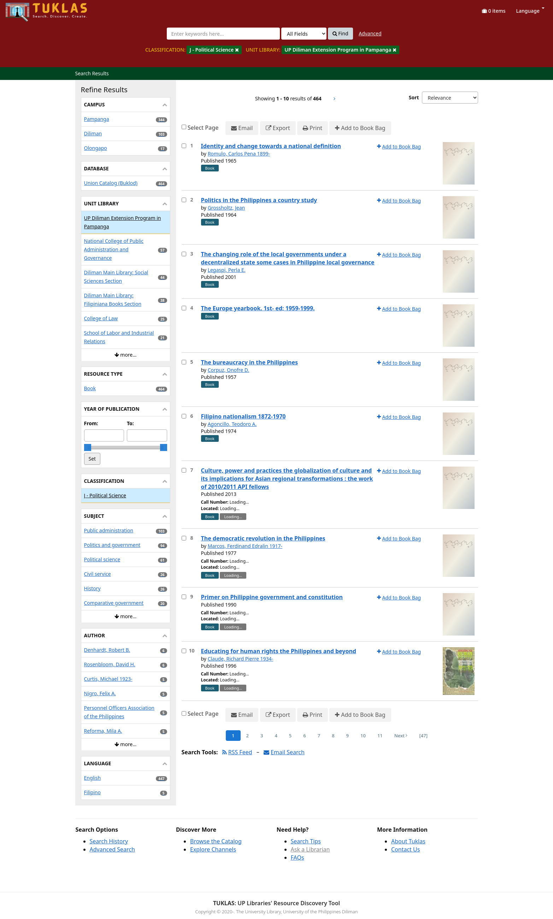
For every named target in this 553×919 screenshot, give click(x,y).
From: (91, 423)
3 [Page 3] (261, 735)
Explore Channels (213, 849)
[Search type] (303, 34)
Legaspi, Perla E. (227, 270)
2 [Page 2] (247, 735)
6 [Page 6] (304, 735)
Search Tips (306, 841)
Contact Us (405, 849)
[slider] (87, 447)
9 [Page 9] (347, 735)
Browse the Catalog (216, 841)
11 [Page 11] (380, 735)
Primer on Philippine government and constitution (272, 597)
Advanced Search (112, 849)
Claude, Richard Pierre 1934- (240, 658)
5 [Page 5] (290, 735)
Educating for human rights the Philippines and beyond (278, 651)
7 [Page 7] (319, 735)
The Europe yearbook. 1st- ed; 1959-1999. (258, 308)
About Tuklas (408, 841)
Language (530, 10)
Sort (414, 97)
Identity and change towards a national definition (271, 146)
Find (340, 33)
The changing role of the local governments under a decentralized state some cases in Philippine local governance (288, 258)
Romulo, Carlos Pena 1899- (239, 153)
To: (130, 423)
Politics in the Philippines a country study (259, 200)
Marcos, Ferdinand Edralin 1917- (245, 546)
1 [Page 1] (233, 735)
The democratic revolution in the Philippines (263, 538)
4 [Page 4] (276, 735)
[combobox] (223, 34)
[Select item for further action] (184, 146)
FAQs (297, 857)
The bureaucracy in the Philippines (249, 362)
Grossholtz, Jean (226, 207)
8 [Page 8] (333, 735)
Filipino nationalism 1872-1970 (243, 416)
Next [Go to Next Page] (401, 735)
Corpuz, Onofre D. (228, 370)
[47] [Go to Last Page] (423, 735)
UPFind (23, 9)
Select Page (203, 127)
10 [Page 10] (363, 735)
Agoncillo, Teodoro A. (232, 424)
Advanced (370, 33)
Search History (109, 841)
